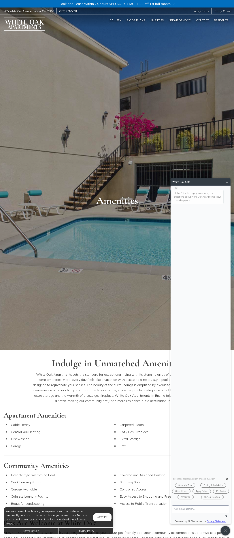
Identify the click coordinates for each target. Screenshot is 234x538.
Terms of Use (31, 531)
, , (28, 11)
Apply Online (201, 11)
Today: (222, 11)
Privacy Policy (86, 531)
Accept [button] (102, 517)
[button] (117, 3)
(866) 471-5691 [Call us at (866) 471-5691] (68, 11)
